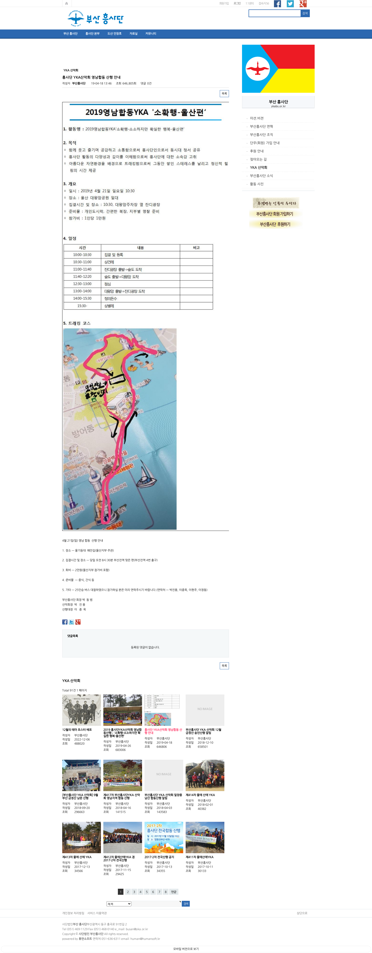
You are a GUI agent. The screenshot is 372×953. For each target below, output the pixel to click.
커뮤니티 (150, 33)
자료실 (133, 33)
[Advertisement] (278, 304)
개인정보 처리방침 (73, 913)
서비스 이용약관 (97, 913)
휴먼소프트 (85, 938)
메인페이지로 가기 (67, 3)
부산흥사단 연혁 (261, 126)
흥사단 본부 (92, 33)
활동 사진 (257, 184)
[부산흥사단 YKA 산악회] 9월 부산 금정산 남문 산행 (80, 797)
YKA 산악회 (258, 167)
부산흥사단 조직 (261, 135)
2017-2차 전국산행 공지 (159, 857)
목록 (224, 93)
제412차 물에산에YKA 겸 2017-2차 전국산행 (119, 859)
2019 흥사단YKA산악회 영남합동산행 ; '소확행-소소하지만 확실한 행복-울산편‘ (122, 732)
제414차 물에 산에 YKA (200, 795)
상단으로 (302, 913)
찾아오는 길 (258, 159)
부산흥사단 (78, 83)
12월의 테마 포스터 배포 (77, 729)
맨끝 (173, 891)
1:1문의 (249, 3)
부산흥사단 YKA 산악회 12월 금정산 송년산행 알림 (203, 731)
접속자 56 (263, 3)
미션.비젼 (257, 118)
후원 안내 (257, 151)
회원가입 (224, 3)
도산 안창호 (114, 33)
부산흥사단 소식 (261, 176)
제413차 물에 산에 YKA (76, 857)
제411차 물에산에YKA (199, 857)
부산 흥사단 (70, 33)
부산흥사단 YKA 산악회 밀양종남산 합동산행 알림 (163, 797)
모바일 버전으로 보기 (186, 948)
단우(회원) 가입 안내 (265, 143)
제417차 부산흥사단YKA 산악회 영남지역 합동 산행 (121, 797)
